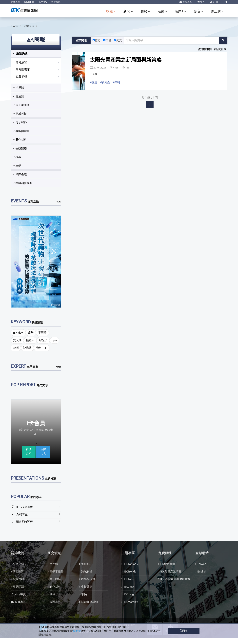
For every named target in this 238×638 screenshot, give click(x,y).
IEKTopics (29, 1)
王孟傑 (93, 74)
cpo (54, 340)
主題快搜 (20, 53)
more (58, 201)
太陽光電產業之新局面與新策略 (126, 60)
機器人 (30, 340)
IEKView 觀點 (24, 507)
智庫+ (179, 11)
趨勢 (144, 11)
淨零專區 (56, 1)
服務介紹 (18, 564)
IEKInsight (129, 594)
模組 (110, 11)
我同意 (183, 630)
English (201, 571)
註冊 (215, 1)
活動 (161, 11)
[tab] (36, 54)
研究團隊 (18, 571)
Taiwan (201, 564)
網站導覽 (20, 594)
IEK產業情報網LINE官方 (175, 579)
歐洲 (16, 347)
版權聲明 (18, 579)
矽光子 (43, 340)
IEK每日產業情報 (170, 571)
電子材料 (20, 122)
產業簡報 (29, 26)
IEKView (43, 1)
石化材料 (20, 139)
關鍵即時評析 (24, 521)
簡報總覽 (21, 62)
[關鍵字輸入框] (171, 40)
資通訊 (18, 96)
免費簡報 (21, 76)
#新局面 (105, 82)
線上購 (216, 11)
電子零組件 (21, 105)
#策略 (116, 82)
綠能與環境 (21, 131)
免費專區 (15, 1)
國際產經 (20, 174)
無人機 (17, 340)
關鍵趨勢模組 (22, 183)
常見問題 (18, 586)
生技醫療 (20, 148)
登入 (202, 1)
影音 (197, 11)
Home (14, 26)
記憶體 (27, 347)
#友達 (93, 82)
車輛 (17, 165)
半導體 (18, 87)
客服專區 (187, 1)
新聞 (127, 11)
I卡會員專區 (167, 564)
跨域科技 (20, 113)
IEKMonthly (130, 602)
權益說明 (28, 452)
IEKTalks (128, 579)
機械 (17, 157)
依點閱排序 (220, 49)
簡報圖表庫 (23, 69)
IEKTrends (129, 571)
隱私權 (77, 630)
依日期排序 (204, 49)
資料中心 (41, 347)
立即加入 (43, 452)
